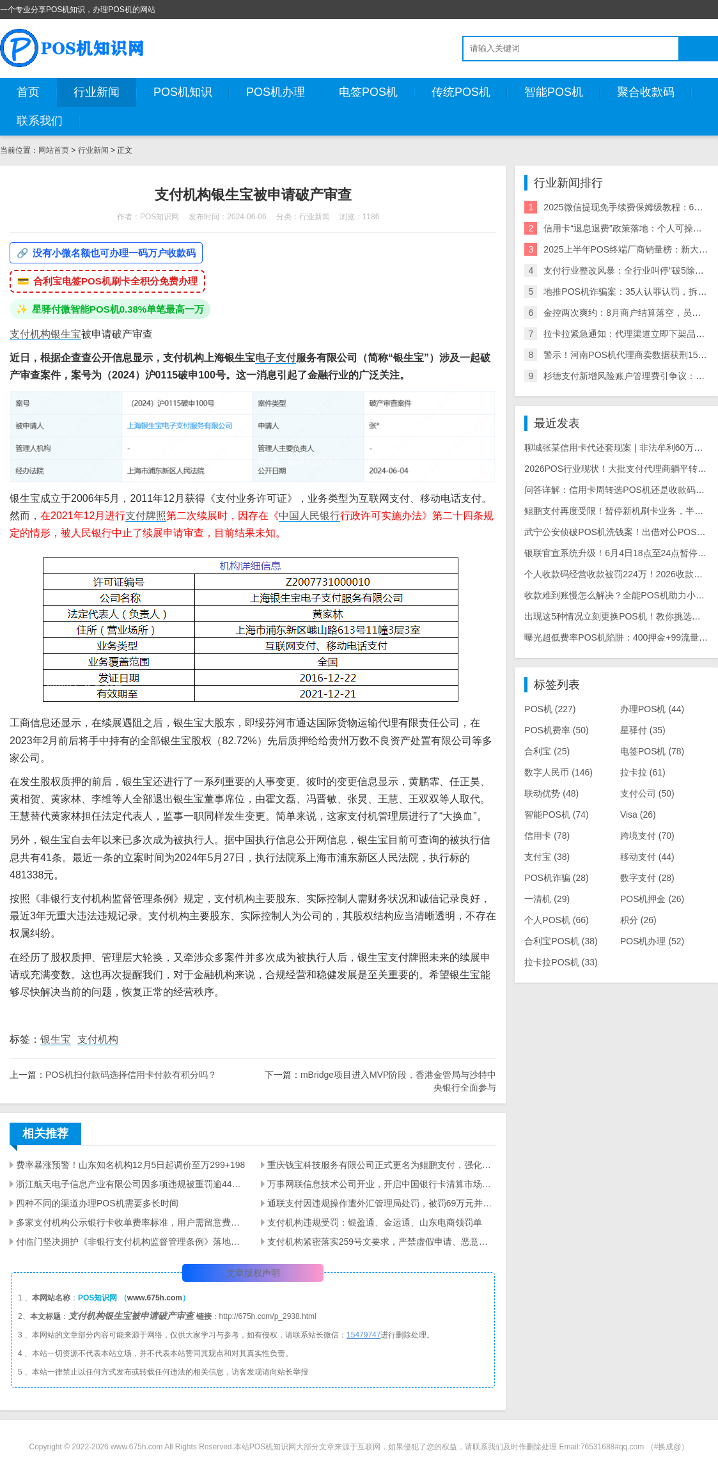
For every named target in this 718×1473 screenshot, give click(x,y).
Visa (638, 814)
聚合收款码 (646, 92)
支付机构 (30, 334)
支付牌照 (145, 515)
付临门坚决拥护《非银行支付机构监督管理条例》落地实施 (131, 1241)
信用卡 (547, 835)
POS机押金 (652, 899)
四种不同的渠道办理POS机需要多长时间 (97, 1203)
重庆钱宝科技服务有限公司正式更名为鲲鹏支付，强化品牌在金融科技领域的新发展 (382, 1165)
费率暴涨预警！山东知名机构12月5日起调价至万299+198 (130, 1165)
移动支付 (647, 857)
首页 (28, 92)
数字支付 (647, 878)
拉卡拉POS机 (560, 962)
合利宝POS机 (560, 941)
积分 (638, 920)
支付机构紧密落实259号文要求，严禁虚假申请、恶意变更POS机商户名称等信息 (382, 1241)
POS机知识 (182, 92)
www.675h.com (154, 1297)
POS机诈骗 (556, 878)
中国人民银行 (309, 515)
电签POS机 (368, 92)
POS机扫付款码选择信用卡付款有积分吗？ (131, 1075)
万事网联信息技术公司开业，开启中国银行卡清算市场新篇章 (382, 1184)
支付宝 (547, 857)
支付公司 (647, 793)
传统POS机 (461, 92)
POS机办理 (275, 92)
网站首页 (53, 150)
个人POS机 (556, 920)
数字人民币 (558, 772)
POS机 (549, 709)
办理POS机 (652, 709)
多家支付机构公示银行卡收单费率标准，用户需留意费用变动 (131, 1222)
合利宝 (547, 751)
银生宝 (66, 334)
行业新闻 (97, 92)
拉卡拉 (643, 772)
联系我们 (40, 120)
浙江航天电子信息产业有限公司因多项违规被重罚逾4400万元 (131, 1184)
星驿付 (643, 730)
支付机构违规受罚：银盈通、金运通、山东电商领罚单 (374, 1222)
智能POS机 (553, 92)
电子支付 (275, 357)
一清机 (547, 899)
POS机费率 (556, 730)
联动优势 (551, 793)
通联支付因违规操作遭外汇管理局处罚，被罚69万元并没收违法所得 (382, 1203)
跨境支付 (647, 835)
